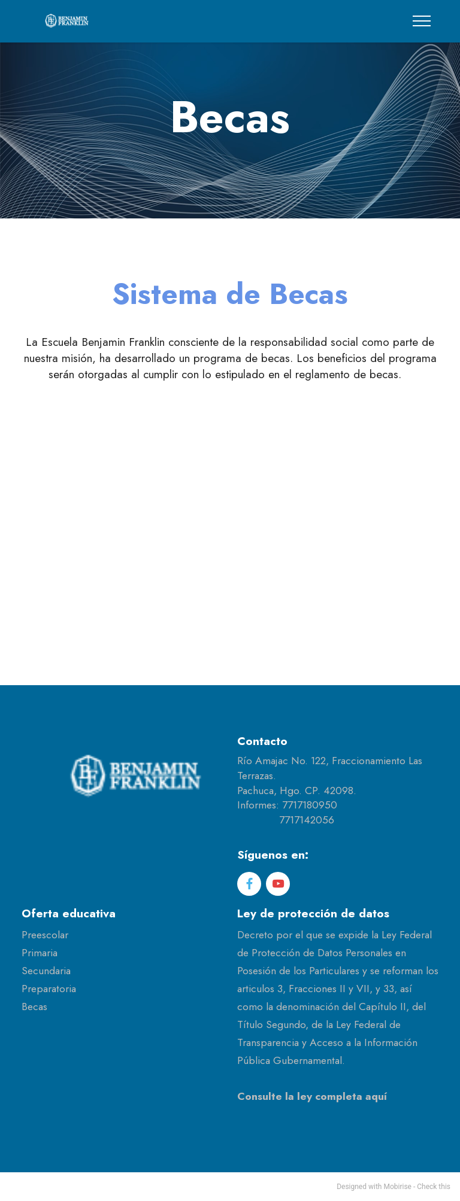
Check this (433, 1186)
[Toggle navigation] (422, 21)
